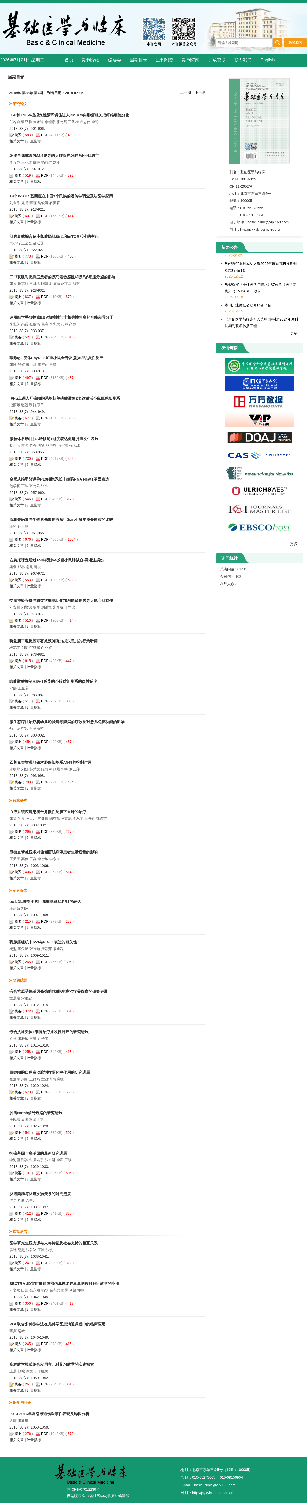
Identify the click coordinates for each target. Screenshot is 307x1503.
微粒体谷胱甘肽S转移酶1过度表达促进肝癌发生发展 (53, 438)
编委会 (114, 60)
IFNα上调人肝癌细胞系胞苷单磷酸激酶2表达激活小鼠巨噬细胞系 (64, 398)
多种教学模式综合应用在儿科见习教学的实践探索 (51, 1364)
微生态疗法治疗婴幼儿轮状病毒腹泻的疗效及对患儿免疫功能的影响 (67, 722)
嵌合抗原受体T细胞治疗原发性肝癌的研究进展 (49, 1032)
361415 (241, 569)
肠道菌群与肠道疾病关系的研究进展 (40, 1193)
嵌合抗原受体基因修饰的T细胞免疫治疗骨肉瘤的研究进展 (58, 991)
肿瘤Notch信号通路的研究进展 (36, 1113)
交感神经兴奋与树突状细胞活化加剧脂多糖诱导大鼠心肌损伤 (61, 600)
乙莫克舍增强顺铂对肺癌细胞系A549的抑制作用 (50, 762)
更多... (295, 333)
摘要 (18, 135)
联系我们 (243, 60)
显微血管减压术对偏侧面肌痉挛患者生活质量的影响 (53, 852)
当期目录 (138, 60)
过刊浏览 (164, 60)
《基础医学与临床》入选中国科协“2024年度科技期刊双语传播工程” (261, 324)
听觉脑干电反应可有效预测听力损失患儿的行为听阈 (53, 641)
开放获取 (217, 60)
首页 (69, 60)
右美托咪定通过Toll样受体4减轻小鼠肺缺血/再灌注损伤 (56, 560)
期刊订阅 (191, 60)
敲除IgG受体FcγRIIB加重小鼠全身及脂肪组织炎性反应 (56, 358)
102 (238, 576)
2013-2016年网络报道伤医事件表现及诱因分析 (49, 1414)
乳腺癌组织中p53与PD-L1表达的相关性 (43, 942)
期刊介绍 (91, 60)
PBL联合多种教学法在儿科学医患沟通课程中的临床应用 (57, 1324)
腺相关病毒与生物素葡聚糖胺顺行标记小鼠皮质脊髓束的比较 (61, 519)
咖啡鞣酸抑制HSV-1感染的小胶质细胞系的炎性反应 (53, 681)
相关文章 (16, 141)
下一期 (200, 92)
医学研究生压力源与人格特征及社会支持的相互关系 (53, 1243)
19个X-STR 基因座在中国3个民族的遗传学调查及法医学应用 (61, 196)
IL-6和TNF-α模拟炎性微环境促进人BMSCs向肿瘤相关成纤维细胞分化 (69, 115)
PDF (44, 135)
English (267, 60)
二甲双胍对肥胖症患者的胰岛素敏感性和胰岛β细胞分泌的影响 (62, 277)
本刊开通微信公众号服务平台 (248, 307)
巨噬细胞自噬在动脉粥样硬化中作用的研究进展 (49, 1072)
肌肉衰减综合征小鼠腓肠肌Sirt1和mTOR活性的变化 (53, 236)
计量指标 (34, 141)
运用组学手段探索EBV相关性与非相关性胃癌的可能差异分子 (61, 317)
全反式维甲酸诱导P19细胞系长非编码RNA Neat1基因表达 (59, 479)
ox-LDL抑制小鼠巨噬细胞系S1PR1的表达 (45, 901)
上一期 (185, 92)
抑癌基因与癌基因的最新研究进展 (38, 1153)
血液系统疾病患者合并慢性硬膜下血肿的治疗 (47, 811)
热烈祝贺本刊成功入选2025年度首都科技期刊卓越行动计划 (261, 268)
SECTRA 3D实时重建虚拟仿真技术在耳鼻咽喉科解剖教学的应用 (64, 1283)
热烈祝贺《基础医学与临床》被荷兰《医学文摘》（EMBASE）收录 (260, 289)
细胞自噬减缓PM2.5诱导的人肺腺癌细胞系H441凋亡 (54, 155)
